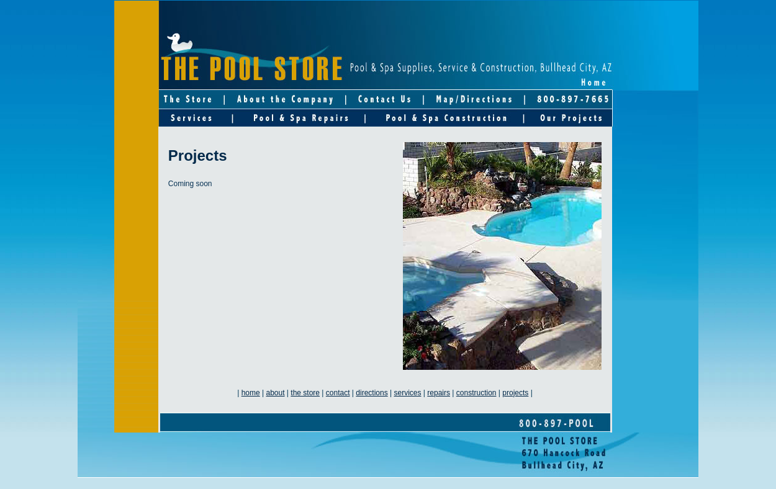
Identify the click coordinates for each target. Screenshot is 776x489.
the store (305, 392)
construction (476, 392)
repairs (438, 392)
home (250, 392)
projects (515, 392)
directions (371, 392)
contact (338, 392)
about (275, 392)
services (407, 392)
